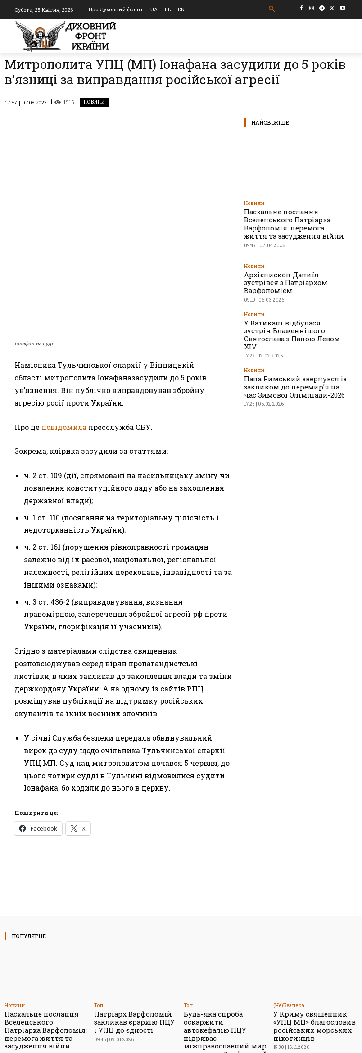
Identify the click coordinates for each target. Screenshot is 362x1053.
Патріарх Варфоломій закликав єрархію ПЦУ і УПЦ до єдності (130, 947)
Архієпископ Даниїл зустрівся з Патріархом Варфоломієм (286, 273)
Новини (94, 102)
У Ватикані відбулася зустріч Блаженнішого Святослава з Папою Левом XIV (290, 312)
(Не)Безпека (288, 931)
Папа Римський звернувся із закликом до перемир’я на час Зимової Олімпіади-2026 (295, 354)
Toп (98, 931)
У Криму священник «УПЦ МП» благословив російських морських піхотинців (313, 950)
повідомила (63, 353)
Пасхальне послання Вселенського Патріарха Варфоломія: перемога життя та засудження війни (292, 221)
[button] (272, 9)
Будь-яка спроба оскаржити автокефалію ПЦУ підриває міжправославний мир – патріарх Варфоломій (221, 954)
